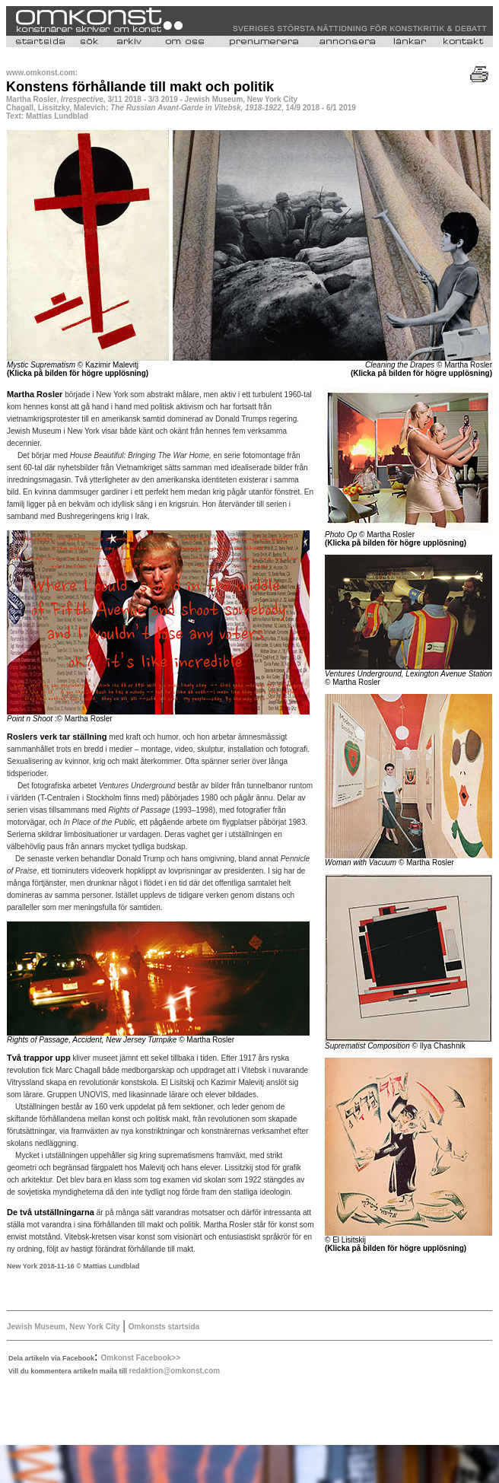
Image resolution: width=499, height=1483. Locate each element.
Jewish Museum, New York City (63, 1326)
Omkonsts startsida (164, 1326)
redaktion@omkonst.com (174, 1371)
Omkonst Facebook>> (140, 1358)
